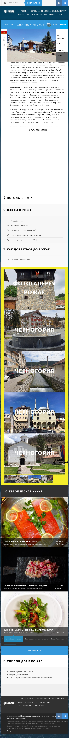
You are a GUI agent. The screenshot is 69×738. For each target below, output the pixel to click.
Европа (28, 25)
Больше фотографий (60, 461)
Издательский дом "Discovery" (9, 13)
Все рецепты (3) (34, 650)
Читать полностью (37, 130)
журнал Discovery (9, 705)
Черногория (37, 25)
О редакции (11, 731)
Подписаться (33, 3)
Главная (20, 25)
